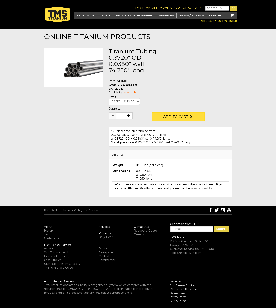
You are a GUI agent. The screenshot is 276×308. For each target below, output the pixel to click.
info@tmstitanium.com (185, 252)
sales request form (203, 188)
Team (48, 234)
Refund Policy (177, 292)
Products (105, 233)
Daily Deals (106, 237)
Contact (216, 15)
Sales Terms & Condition (183, 285)
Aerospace (106, 252)
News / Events (191, 15)
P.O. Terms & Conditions (183, 289)
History (49, 230)
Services (166, 15)
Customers (51, 238)
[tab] (170, 154)
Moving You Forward (58, 244)
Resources (175, 281)
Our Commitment (56, 252)
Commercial (107, 260)
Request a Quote (145, 230)
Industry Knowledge (57, 256)
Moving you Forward (134, 15)
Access (48, 248)
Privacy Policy (178, 296)
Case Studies (52, 260)
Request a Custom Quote (218, 21)
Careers (139, 234)
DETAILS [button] (118, 154)
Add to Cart (178, 117)
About (105, 15)
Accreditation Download (60, 281)
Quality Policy (178, 300)
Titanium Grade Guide (58, 267)
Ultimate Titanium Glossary (62, 264)
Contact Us (141, 226)
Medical (104, 256)
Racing (103, 248)
